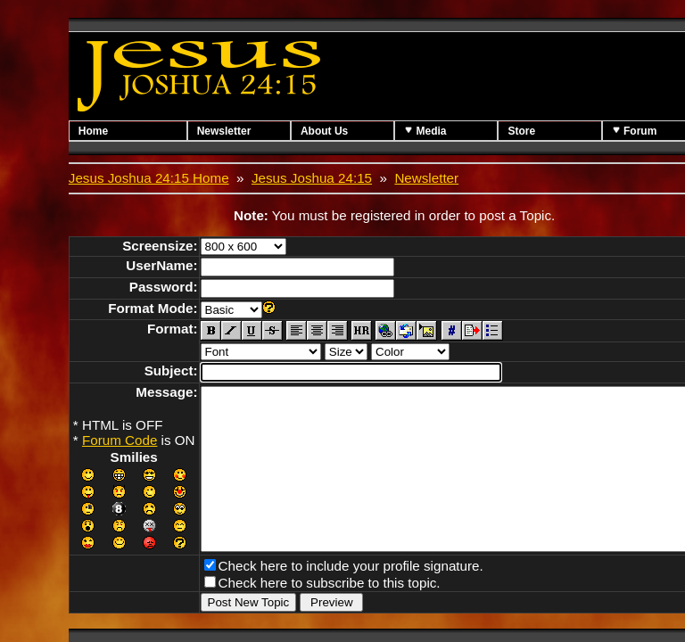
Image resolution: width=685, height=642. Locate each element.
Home (93, 131)
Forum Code (119, 440)
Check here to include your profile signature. (351, 594)
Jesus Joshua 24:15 (312, 177)
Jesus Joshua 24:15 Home (149, 177)
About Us (345, 131)
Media (456, 130)
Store (563, 131)
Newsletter (235, 131)
